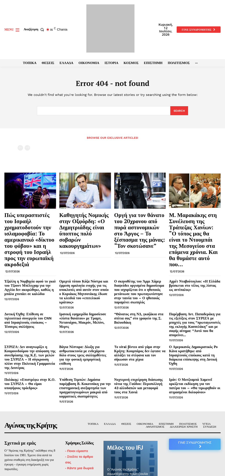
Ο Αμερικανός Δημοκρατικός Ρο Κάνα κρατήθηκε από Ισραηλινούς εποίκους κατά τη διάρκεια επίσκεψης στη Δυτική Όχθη (194, 316)
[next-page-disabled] (27, 148)
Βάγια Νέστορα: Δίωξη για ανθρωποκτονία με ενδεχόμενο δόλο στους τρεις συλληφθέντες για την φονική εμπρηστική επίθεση (82, 316)
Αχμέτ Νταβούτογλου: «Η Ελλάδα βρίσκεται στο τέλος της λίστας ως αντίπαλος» (192, 262)
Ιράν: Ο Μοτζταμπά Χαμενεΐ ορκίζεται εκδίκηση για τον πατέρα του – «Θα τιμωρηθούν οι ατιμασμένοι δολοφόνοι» (194, 342)
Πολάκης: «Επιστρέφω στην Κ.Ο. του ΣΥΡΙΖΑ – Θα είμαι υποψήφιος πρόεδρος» (29, 340)
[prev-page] (20, 148)
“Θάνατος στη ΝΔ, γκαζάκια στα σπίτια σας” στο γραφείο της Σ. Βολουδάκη (136, 288)
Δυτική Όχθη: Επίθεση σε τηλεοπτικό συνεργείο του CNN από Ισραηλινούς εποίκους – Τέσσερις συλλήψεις (29, 288)
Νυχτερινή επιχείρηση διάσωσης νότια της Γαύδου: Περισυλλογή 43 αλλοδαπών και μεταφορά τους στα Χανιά (139, 342)
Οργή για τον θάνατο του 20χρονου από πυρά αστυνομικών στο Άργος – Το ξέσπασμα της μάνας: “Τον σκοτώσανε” (137, 224)
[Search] (179, 111)
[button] (35, 29)
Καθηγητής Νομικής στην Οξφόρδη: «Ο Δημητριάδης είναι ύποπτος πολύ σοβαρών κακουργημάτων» (84, 222)
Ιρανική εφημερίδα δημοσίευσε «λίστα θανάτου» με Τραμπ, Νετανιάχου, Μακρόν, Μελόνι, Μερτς (85, 288)
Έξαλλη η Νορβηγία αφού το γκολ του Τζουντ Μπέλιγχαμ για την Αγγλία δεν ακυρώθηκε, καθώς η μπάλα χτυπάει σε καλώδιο (29, 264)
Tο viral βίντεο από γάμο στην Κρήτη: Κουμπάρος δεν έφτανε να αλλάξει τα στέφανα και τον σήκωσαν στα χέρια (139, 314)
